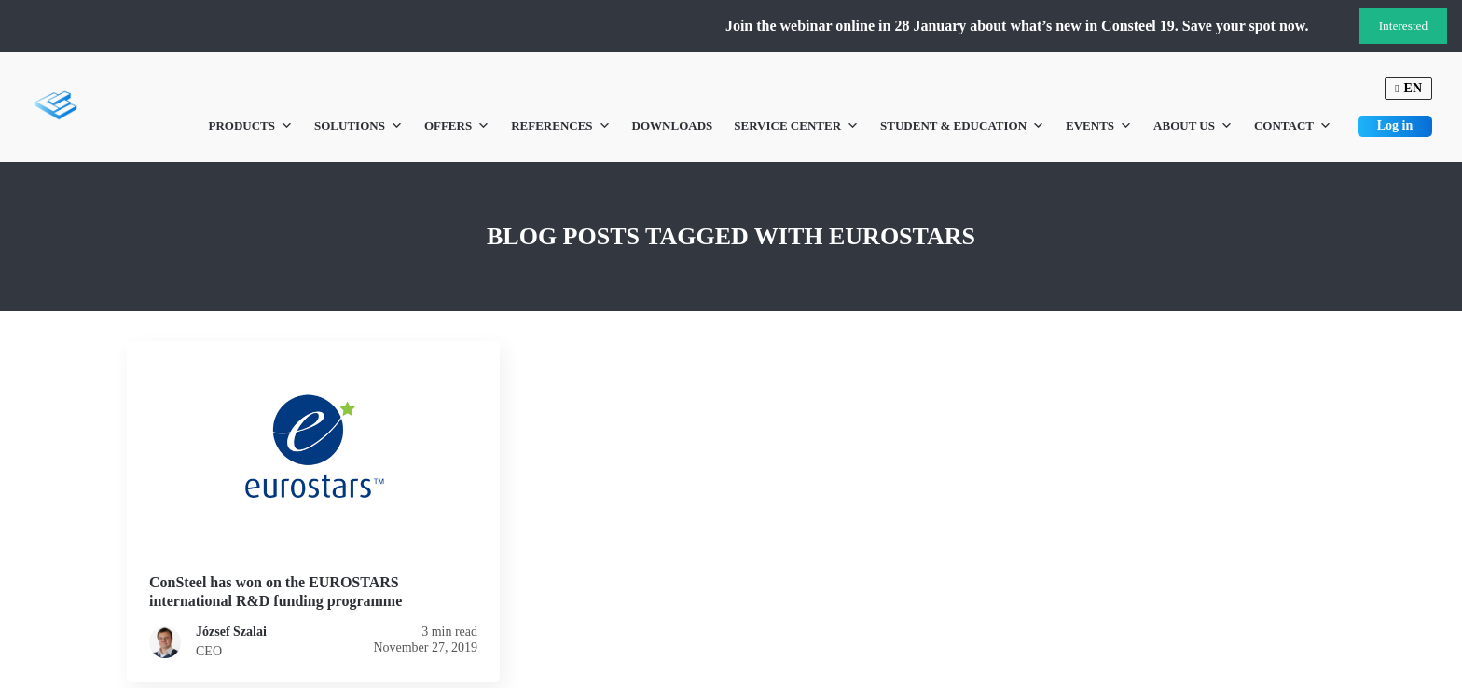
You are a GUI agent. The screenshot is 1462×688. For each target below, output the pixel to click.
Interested (1403, 26)
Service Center (796, 125)
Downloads (672, 125)
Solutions (358, 125)
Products (250, 125)
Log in (1395, 125)
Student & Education (962, 125)
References (560, 125)
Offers (457, 125)
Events (1099, 125)
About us (1193, 125)
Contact (1292, 125)
